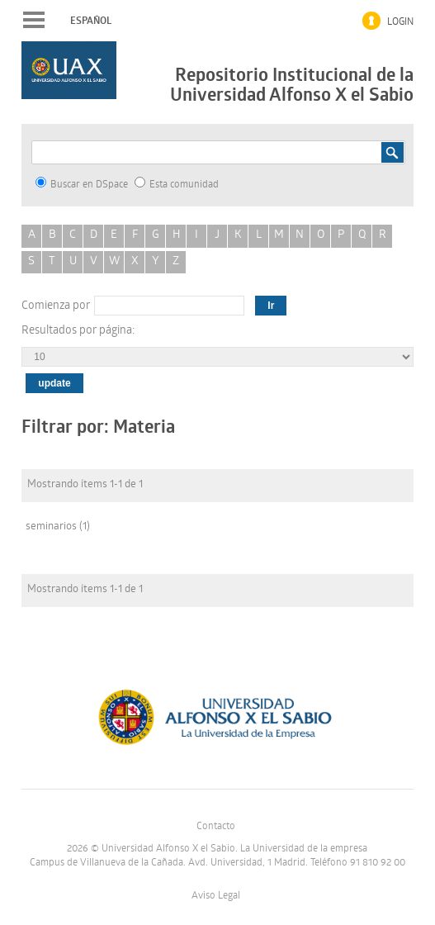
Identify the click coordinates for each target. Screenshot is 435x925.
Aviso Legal (215, 896)
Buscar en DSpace (81, 184)
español (90, 20)
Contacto (215, 827)
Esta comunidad (177, 184)
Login (400, 23)
